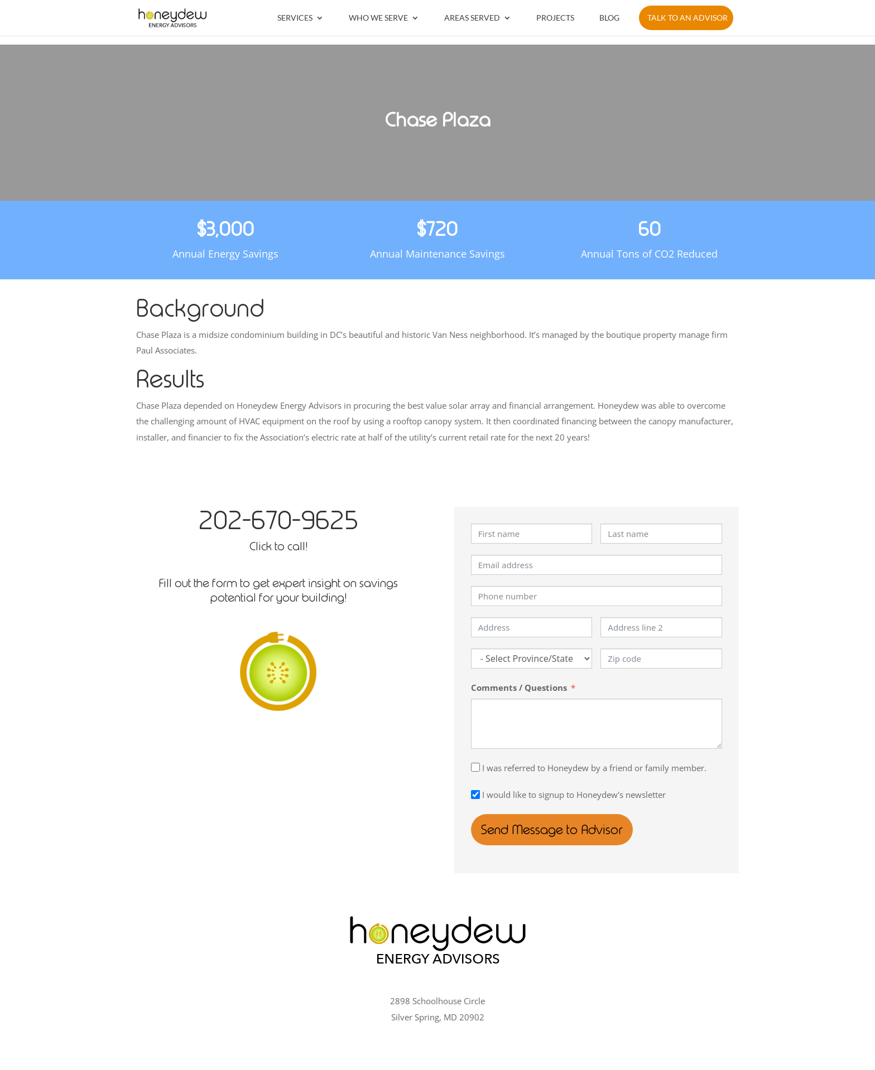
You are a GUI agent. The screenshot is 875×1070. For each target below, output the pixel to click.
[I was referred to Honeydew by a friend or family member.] (475, 767)
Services (294, 18)
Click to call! (278, 546)
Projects (555, 18)
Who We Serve (378, 18)
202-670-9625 (278, 520)
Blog (609, 18)
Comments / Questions (519, 687)
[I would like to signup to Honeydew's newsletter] (475, 794)
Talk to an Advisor (687, 18)
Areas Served (472, 18)
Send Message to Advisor (560, 829)
